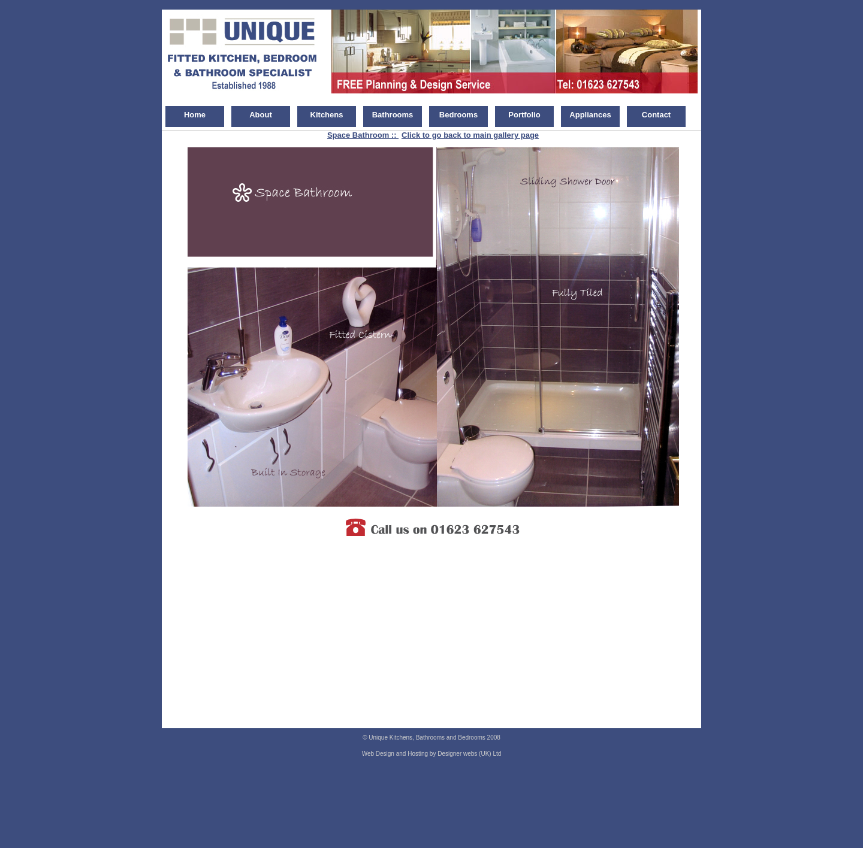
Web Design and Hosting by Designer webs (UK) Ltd (432, 753)
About (260, 114)
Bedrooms (458, 114)
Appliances (590, 114)
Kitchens (326, 114)
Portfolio (524, 114)
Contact (656, 114)
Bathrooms (393, 114)
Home (195, 114)
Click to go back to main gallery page (470, 135)
